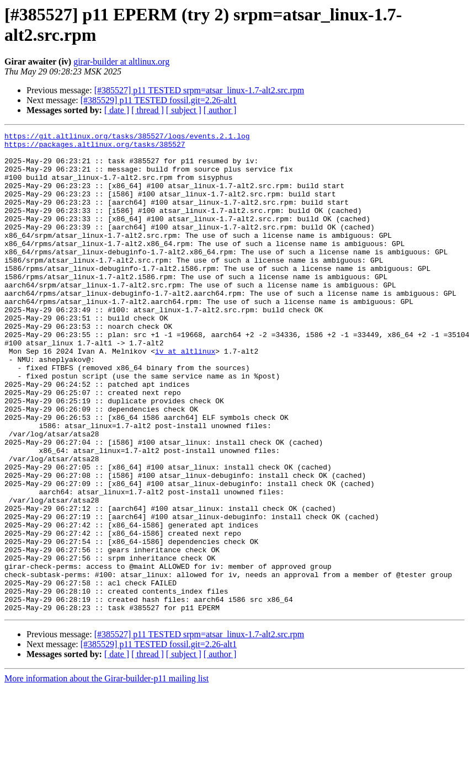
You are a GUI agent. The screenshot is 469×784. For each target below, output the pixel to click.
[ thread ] (147, 110)
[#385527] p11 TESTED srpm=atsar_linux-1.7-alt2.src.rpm (199, 90)
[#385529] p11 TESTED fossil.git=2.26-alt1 (159, 100)
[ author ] (220, 110)
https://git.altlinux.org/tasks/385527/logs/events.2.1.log (127, 137)
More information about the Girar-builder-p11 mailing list (106, 774)
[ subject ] (183, 110)
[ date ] (116, 110)
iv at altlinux (185, 396)
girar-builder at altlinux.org (121, 61)
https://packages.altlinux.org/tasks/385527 (94, 147)
